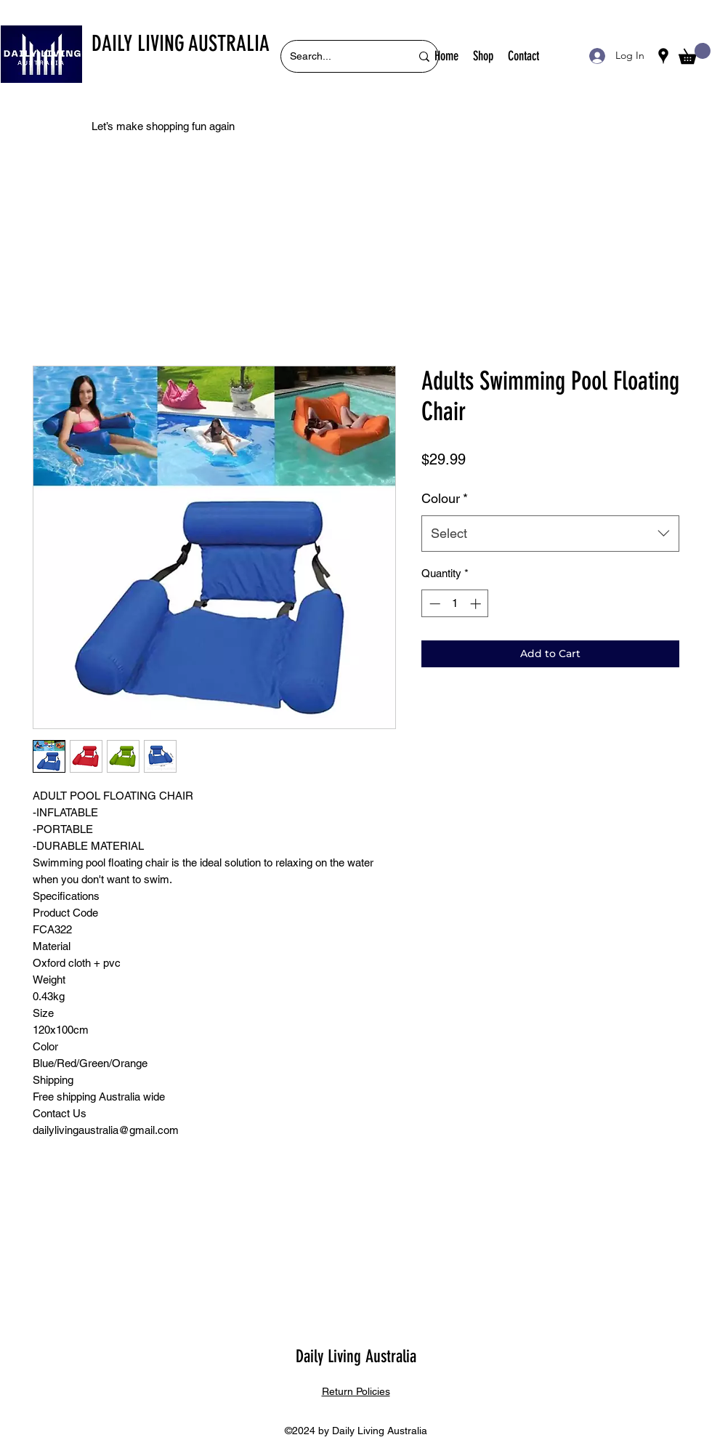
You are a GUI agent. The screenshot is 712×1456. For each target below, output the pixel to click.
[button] (695, 53)
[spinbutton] (455, 603)
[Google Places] (663, 56)
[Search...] (339, 56)
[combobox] (550, 533)
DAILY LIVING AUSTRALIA (181, 44)
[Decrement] (433, 603)
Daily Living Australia (356, 1356)
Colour (444, 498)
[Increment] (477, 603)
